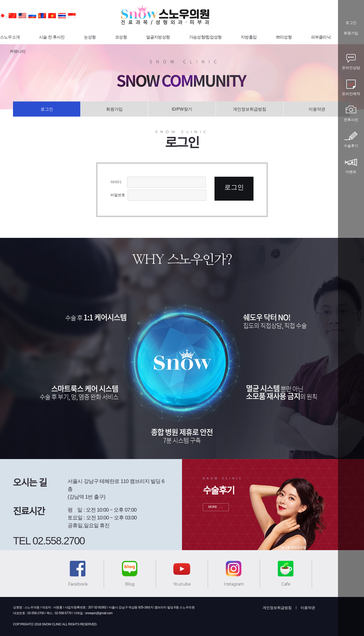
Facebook (78, 584)
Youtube (182, 584)
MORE (212, 507)
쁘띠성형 (284, 37)
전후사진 (351, 120)
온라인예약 (351, 94)
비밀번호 (117, 195)
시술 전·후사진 (52, 37)
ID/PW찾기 (182, 109)
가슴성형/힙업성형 (205, 37)
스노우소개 (10, 37)
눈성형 (90, 37)
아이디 (117, 182)
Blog (129, 584)
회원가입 (114, 109)
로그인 (47, 109)
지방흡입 (249, 37)
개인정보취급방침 (249, 109)
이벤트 (351, 172)
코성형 (121, 37)
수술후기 (351, 146)
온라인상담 (351, 68)
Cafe (285, 584)
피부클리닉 (321, 37)
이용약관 (317, 109)
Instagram (234, 584)
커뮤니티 (17, 51)
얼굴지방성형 (158, 37)
